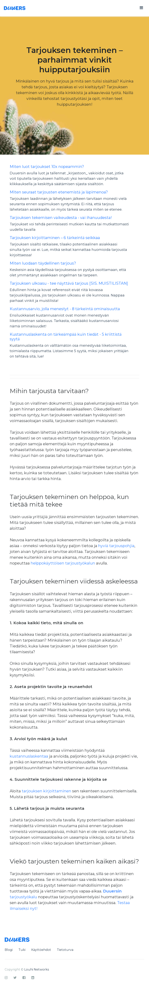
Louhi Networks (36, 969)
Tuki (21, 950)
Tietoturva (65, 950)
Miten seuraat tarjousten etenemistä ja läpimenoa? (59, 192)
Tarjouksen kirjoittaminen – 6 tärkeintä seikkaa (55, 237)
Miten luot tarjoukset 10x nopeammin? (47, 166)
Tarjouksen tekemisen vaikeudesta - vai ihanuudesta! (61, 217)
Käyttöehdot (41, 950)
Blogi (9, 950)
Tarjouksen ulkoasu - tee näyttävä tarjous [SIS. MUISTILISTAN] (69, 283)
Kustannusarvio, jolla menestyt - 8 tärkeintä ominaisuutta (65, 309)
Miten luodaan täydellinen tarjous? (43, 263)
